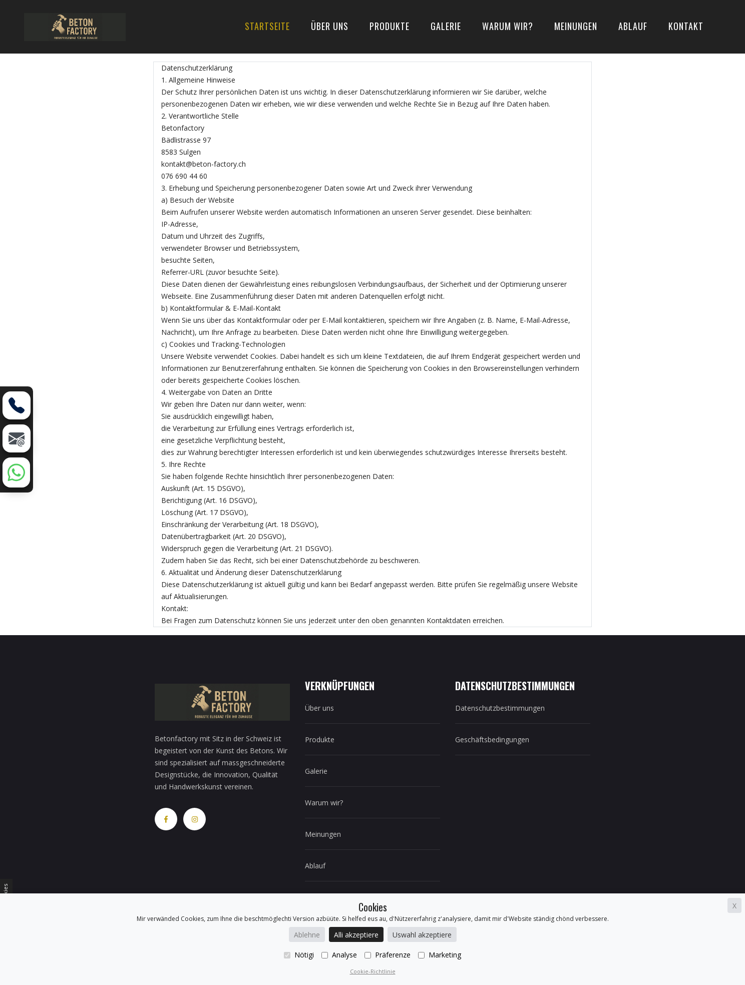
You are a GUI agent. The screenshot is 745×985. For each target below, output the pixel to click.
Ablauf (632, 26)
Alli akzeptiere (356, 934)
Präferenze (387, 954)
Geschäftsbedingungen (492, 739)
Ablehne (307, 934)
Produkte (389, 26)
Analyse (339, 954)
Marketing (439, 954)
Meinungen (575, 26)
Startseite (267, 26)
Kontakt (685, 26)
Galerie (446, 26)
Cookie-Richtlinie (373, 971)
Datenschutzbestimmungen (500, 708)
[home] (75, 26)
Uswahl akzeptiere (422, 934)
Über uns (329, 26)
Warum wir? (507, 26)
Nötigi (299, 954)
